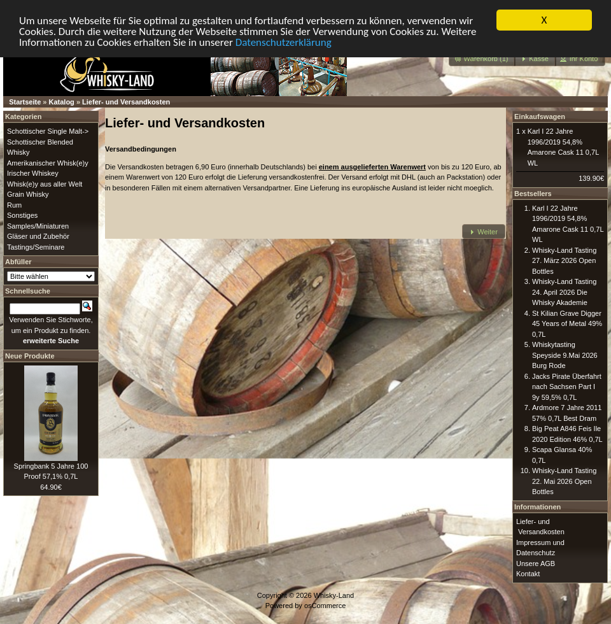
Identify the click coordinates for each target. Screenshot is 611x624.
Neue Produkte (30, 355)
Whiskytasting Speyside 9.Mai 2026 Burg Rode (565, 355)
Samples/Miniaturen (38, 225)
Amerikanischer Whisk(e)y (47, 162)
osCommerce (325, 605)
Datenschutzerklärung (283, 41)
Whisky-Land (334, 595)
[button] (482, 59)
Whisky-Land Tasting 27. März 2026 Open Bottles (564, 260)
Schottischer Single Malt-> (47, 131)
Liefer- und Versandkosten (126, 102)
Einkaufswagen (539, 116)
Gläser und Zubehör (38, 236)
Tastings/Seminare (36, 246)
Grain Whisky (27, 194)
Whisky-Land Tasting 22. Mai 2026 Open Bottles (564, 481)
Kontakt (528, 574)
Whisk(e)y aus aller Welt (44, 183)
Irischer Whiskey (33, 173)
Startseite (25, 102)
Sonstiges (22, 215)
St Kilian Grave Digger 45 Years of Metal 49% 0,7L (567, 323)
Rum (14, 204)
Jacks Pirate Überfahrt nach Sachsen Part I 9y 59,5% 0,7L (566, 386)
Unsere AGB (535, 563)
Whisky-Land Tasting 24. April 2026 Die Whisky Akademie (564, 292)
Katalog (61, 102)
